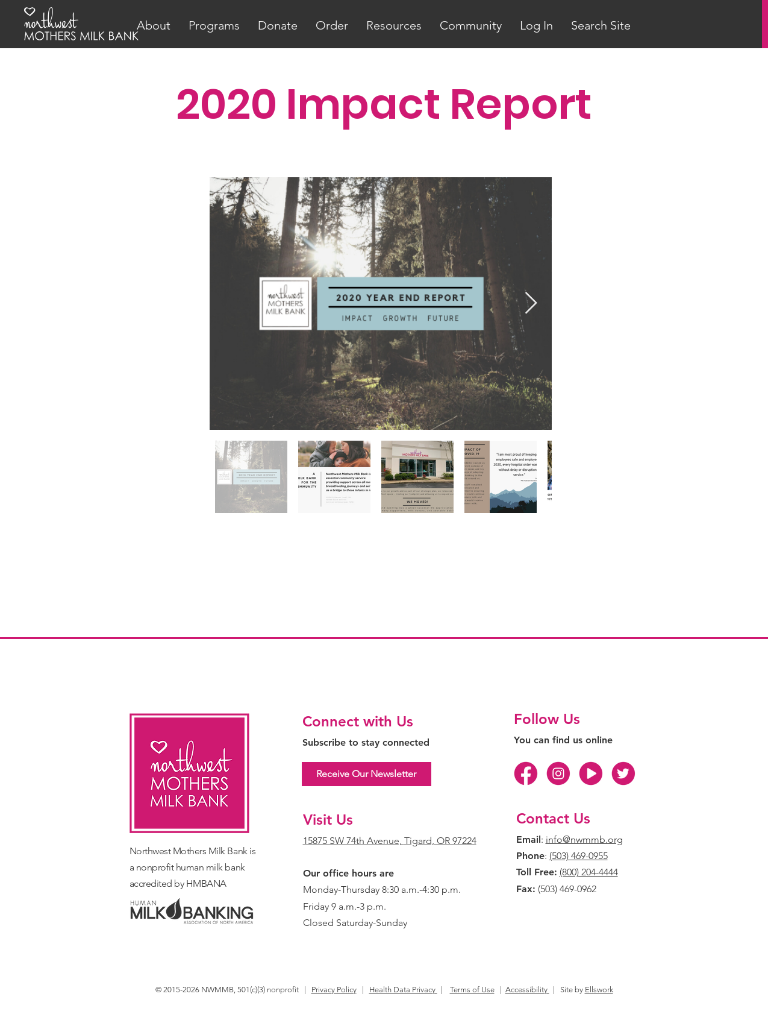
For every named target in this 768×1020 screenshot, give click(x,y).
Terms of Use (472, 989)
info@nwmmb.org (584, 839)
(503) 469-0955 (578, 855)
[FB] (526, 773)
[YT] (591, 773)
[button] (154, 25)
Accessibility (527, 989)
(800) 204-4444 (589, 872)
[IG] (558, 773)
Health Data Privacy (403, 989)
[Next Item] (531, 303)
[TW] (623, 773)
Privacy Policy (334, 989)
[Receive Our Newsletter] (366, 774)
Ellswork (599, 989)
